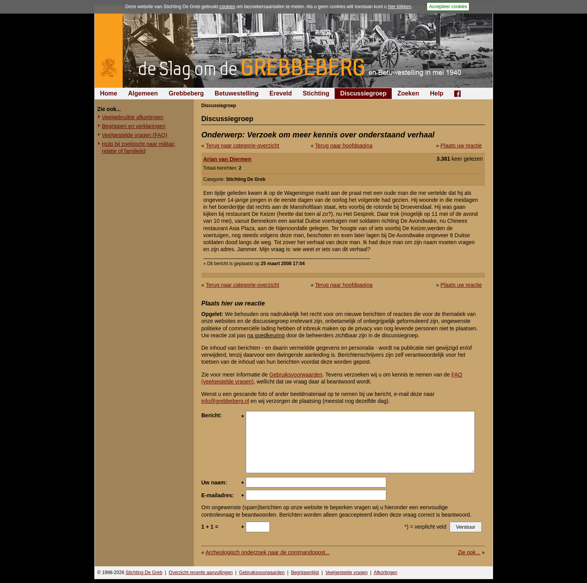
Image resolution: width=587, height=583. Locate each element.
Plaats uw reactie (461, 145)
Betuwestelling (237, 93)
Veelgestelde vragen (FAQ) (134, 135)
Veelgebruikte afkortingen (132, 117)
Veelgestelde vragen (346, 572)
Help (436, 93)
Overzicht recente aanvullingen (201, 572)
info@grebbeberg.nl (225, 401)
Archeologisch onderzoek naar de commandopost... (267, 552)
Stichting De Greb (143, 572)
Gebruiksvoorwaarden (296, 374)
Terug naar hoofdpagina (344, 145)
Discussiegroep (363, 93)
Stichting (316, 93)
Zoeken (408, 93)
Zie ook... (469, 552)
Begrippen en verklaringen (133, 126)
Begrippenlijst (305, 572)
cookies (227, 6)
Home (108, 93)
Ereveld (280, 93)
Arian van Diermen (227, 159)
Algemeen (143, 93)
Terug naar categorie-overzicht (242, 145)
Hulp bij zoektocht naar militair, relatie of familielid (139, 147)
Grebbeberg (186, 93)
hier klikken (399, 6)
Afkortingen (386, 572)
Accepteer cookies (448, 6)
